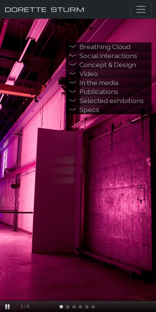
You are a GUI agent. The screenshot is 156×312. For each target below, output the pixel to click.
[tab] (108, 46)
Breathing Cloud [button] (104, 47)
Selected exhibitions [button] (111, 100)
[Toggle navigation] (140, 9)
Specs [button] (89, 109)
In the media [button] (98, 83)
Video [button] (88, 74)
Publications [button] (98, 92)
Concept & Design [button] (107, 65)
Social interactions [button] (108, 56)
